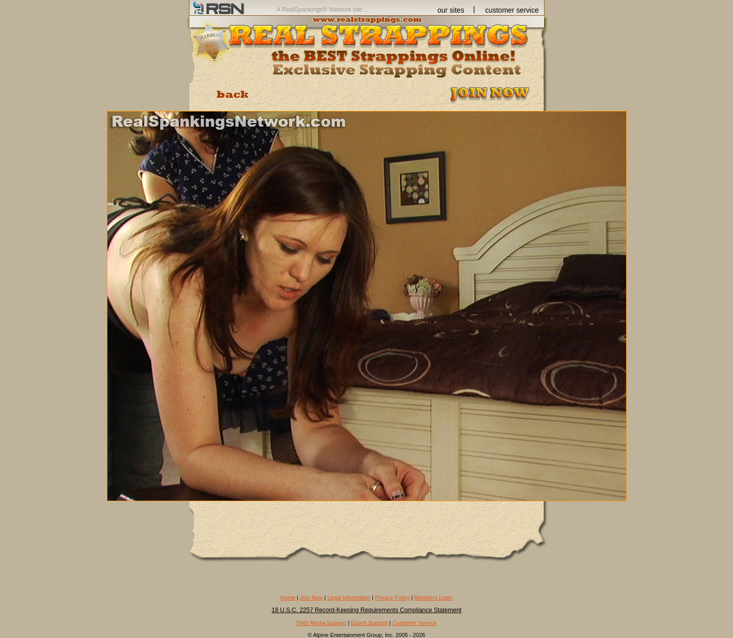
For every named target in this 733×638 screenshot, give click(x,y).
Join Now (311, 597)
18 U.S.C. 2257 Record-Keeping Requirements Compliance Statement (366, 610)
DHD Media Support (321, 623)
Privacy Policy (392, 597)
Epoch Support (369, 623)
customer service (512, 10)
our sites (451, 10)
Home (288, 597)
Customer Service (414, 623)
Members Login (433, 597)
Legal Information (348, 597)
